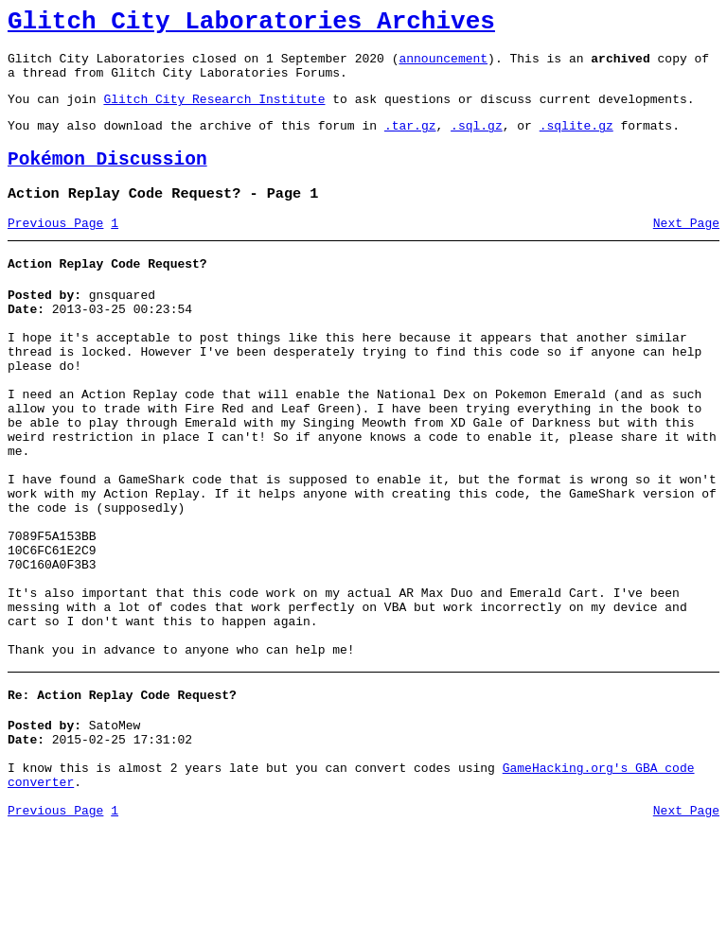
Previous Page (55, 248)
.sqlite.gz (576, 141)
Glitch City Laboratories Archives (251, 25)
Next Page (686, 248)
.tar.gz (410, 141)
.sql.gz (477, 141)
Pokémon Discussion (107, 179)
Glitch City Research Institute (214, 112)
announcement (443, 66)
